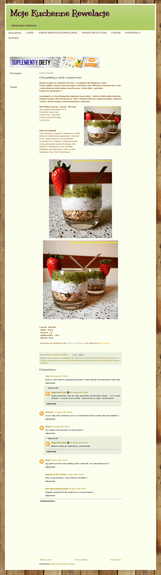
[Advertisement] (80, 47)
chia (49, 358)
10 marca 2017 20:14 (77, 489)
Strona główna (14, 33)
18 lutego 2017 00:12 (60, 426)
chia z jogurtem (77, 358)
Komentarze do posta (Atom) (62, 564)
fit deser (43, 360)
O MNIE (30, 33)
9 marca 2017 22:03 (59, 460)
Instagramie (105, 343)
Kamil (47, 460)
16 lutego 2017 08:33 (59, 376)
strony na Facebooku (75, 343)
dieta (86, 358)
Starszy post (115, 560)
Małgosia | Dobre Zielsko (55, 474)
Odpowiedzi (53, 388)
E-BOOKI (115, 33)
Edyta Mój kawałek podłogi (56, 489)
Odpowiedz (50, 383)
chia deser (56, 358)
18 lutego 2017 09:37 (79, 443)
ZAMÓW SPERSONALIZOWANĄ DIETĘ (57, 33)
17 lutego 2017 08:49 (63, 412)
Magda (48, 426)
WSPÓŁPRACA (132, 33)
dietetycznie (93, 358)
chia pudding (65, 358)
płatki (84, 360)
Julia (47, 376)
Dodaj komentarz (47, 501)
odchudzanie (76, 360)
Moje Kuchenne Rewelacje (59, 13)
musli (58, 360)
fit (118, 358)
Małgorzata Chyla (58, 392)
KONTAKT (13, 38)
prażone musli (92, 360)
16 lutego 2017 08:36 (79, 392)
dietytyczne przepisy (107, 358)
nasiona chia (65, 360)
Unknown (49, 412)
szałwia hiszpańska (105, 360)
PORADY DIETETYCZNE (94, 33)
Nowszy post (45, 560)
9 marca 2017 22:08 (75, 474)
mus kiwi (51, 360)
